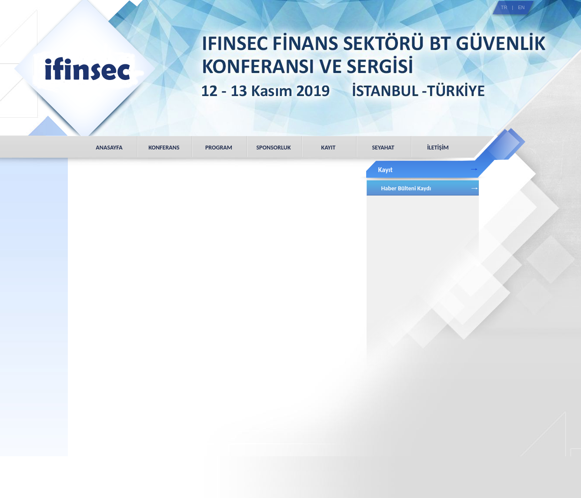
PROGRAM (218, 147)
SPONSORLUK (273, 147)
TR (504, 7)
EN (521, 7)
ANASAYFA (109, 147)
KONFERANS (163, 147)
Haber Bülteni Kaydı (406, 188)
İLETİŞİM (438, 147)
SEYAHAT (383, 147)
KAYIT (328, 147)
